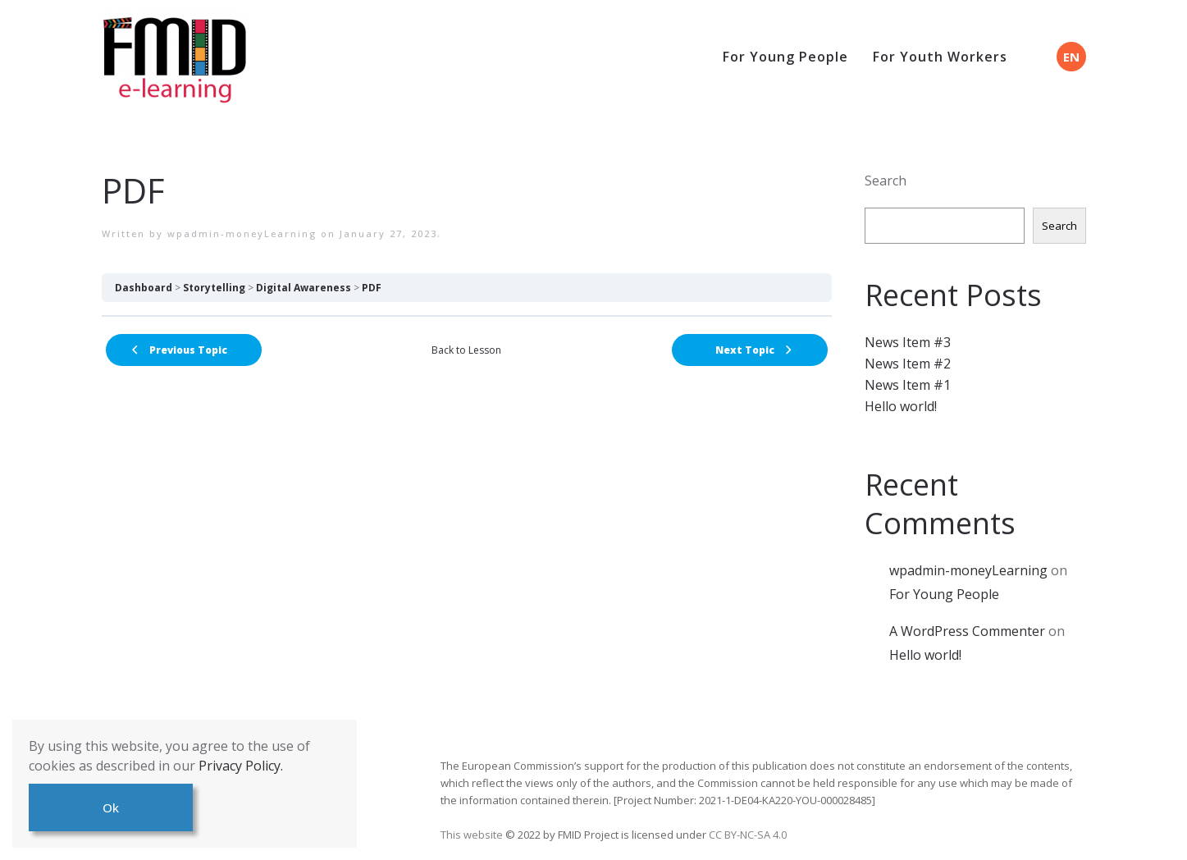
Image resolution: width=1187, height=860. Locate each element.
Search (885, 181)
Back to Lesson (466, 350)
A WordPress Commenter (967, 631)
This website (473, 834)
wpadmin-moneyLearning (242, 233)
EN (1071, 56)
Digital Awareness (303, 288)
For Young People (785, 57)
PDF (371, 288)
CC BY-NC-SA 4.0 (748, 834)
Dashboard (143, 288)
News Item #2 (908, 364)
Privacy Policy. (241, 766)
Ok (111, 807)
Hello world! (901, 406)
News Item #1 (908, 385)
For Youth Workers (940, 57)
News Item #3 (908, 342)
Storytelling (214, 288)
